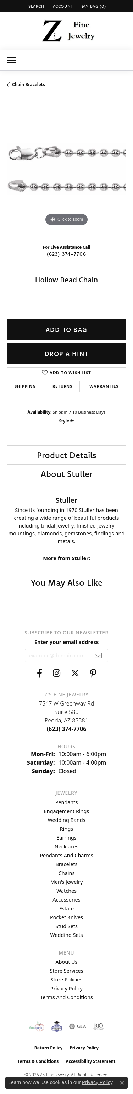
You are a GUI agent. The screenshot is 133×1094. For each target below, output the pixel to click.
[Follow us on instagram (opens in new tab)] (56, 673)
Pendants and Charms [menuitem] (66, 855)
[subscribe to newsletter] (98, 655)
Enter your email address (66, 641)
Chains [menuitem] (67, 873)
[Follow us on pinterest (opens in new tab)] (93, 673)
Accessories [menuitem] (66, 899)
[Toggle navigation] (11, 60)
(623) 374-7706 (67, 254)
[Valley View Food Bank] (36, 1026)
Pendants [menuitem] (66, 802)
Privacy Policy (66, 988)
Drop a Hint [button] (66, 354)
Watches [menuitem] (66, 890)
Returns (62, 386)
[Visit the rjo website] (98, 1026)
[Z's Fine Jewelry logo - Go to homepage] (66, 31)
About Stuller (66, 473)
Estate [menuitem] (66, 908)
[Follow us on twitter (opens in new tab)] (75, 673)
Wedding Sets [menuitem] (66, 935)
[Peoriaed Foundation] (56, 1026)
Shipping (25, 386)
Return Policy (48, 1048)
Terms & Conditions (38, 1061)
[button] (35, 6)
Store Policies (67, 979)
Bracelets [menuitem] (66, 864)
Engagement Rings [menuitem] (66, 811)
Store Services (66, 970)
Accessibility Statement (90, 1061)
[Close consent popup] (122, 1083)
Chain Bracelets (28, 84)
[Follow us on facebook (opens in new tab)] (39, 673)
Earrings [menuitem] (66, 837)
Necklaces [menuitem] (66, 846)
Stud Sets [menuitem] (66, 926)
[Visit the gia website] (77, 1026)
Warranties (103, 386)
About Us (67, 961)
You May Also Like (66, 582)
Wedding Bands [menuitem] (66, 820)
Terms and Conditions (66, 997)
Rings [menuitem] (66, 828)
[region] (66, 168)
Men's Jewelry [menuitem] (66, 882)
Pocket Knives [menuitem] (66, 917)
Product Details (66, 455)
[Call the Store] (67, 729)
